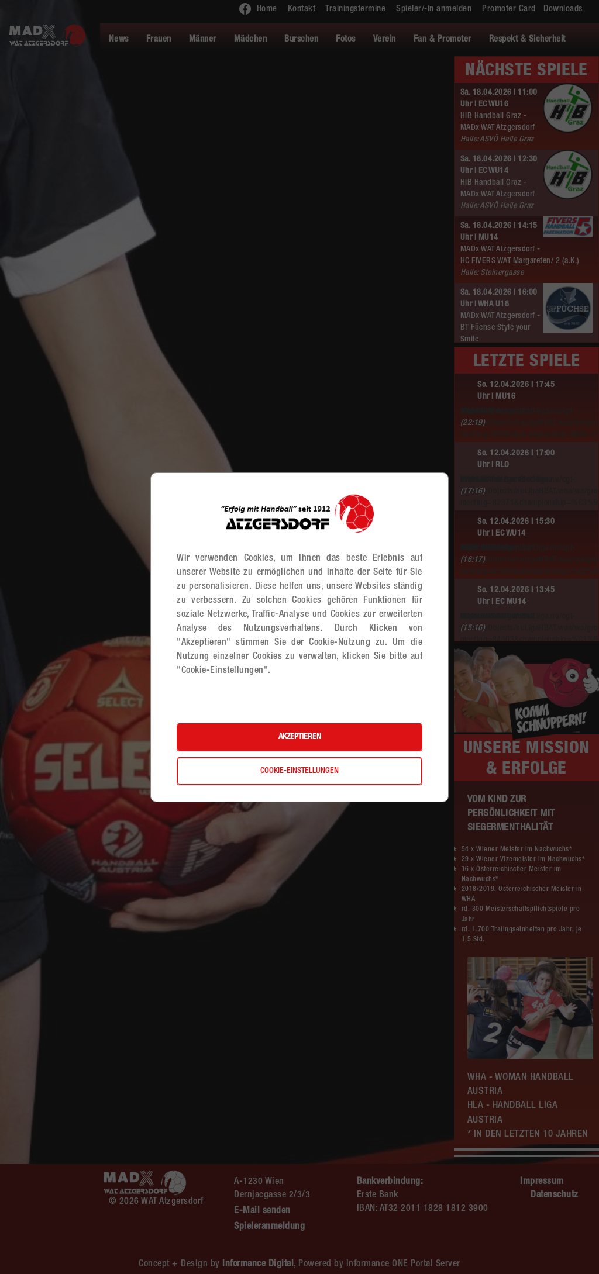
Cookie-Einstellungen (299, 771)
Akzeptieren (299, 737)
